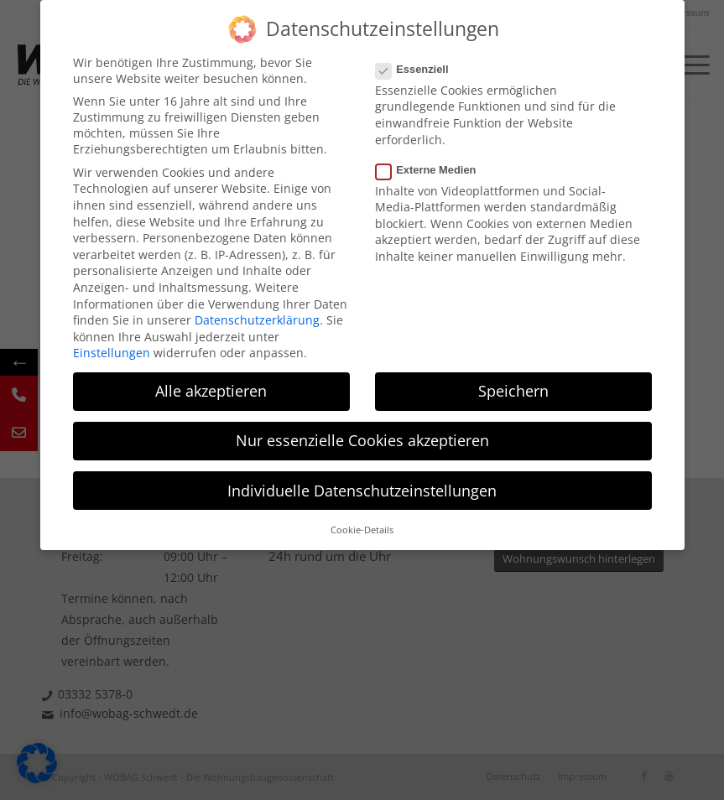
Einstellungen (111, 353)
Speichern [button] (513, 391)
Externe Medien (433, 170)
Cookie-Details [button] (362, 530)
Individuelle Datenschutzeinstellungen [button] (362, 491)
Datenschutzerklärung (257, 320)
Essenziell (419, 69)
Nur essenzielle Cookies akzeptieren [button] (362, 440)
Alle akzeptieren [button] (211, 391)
